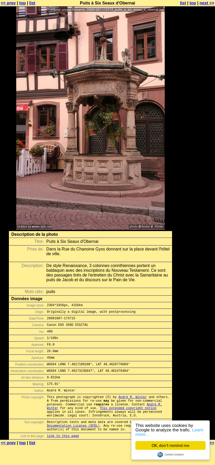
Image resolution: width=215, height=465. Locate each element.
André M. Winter (133, 408)
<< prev (8, 3)
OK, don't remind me (170, 445)
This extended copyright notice (128, 422)
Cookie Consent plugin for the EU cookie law (170, 454)
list (32, 3)
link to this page (63, 454)
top (22, 3)
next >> (207, 3)
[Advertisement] (194, 130)
